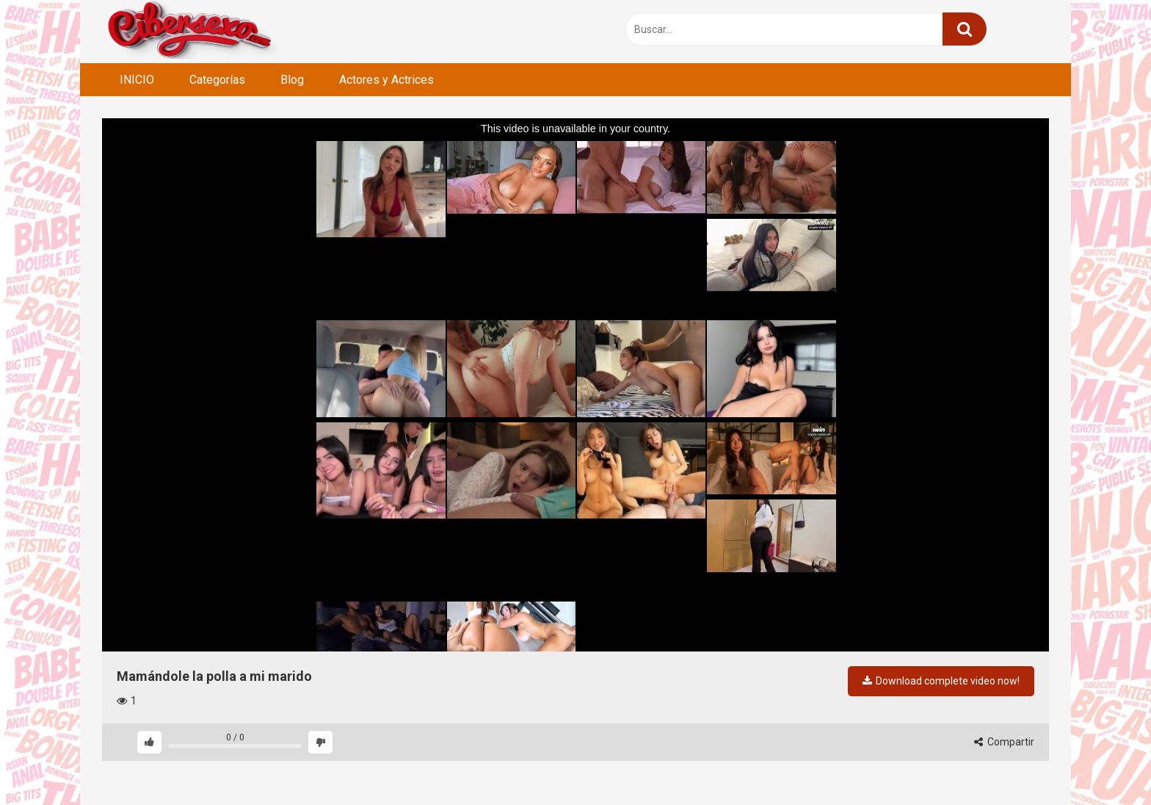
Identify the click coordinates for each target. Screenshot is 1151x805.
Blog (292, 80)
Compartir (1004, 742)
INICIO (137, 80)
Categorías (217, 80)
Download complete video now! (941, 681)
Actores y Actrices (386, 80)
